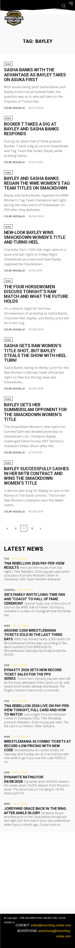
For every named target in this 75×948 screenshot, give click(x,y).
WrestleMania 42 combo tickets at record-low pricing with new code (37, 745)
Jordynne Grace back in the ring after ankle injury (35, 810)
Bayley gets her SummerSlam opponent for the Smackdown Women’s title (35, 412)
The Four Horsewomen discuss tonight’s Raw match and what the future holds (36, 294)
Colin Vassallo (14, 108)
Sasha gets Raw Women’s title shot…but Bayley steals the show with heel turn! (35, 353)
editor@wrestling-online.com (51, 925)
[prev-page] (7, 528)
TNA (6, 559)
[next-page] (40, 528)
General (10, 590)
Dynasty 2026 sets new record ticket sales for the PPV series (33, 674)
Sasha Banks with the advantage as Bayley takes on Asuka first (35, 74)
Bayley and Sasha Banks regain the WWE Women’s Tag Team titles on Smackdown (37, 183)
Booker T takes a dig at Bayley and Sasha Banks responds (31, 129)
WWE (8, 64)
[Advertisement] (37, 870)
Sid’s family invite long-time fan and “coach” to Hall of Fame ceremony (34, 598)
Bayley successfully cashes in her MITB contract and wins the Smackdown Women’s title (36, 476)
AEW (7, 665)
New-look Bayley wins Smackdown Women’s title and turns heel (34, 237)
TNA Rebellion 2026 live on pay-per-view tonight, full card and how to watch (37, 710)
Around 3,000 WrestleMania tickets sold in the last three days (33, 634)
